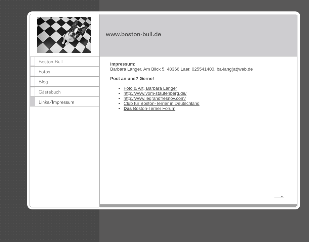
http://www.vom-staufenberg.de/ (155, 93)
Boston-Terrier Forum (149, 108)
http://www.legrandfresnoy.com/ (155, 98)
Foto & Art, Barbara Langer (150, 88)
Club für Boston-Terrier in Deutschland (162, 103)
